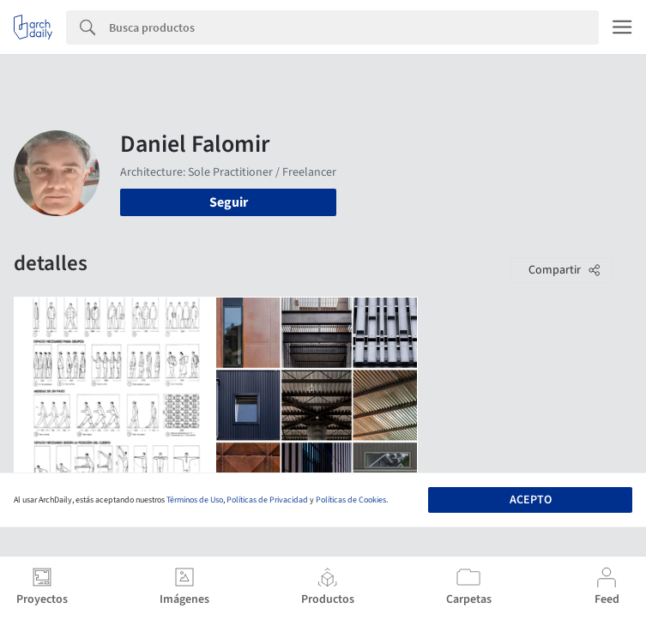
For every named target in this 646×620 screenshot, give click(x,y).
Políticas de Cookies (351, 500)
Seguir (228, 202)
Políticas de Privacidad (267, 500)
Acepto (531, 500)
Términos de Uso (194, 500)
